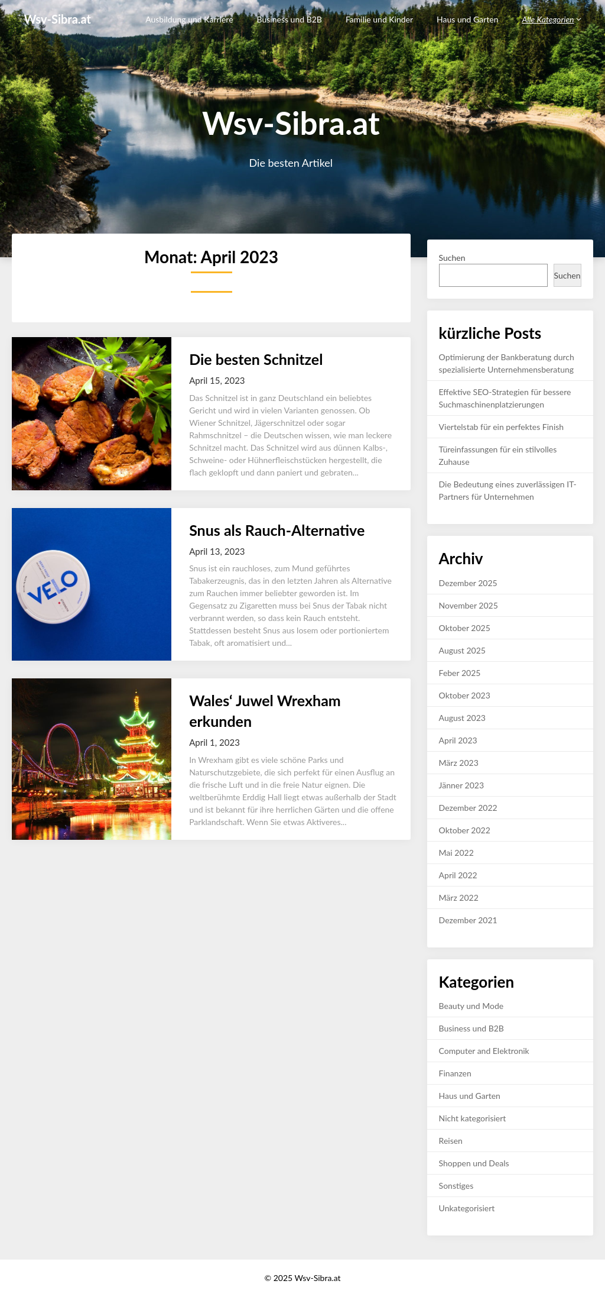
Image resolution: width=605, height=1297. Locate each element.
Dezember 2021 (468, 920)
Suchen (452, 258)
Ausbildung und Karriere (189, 19)
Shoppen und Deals (474, 1163)
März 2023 (459, 763)
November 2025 (468, 605)
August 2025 (462, 650)
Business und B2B (289, 19)
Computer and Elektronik (484, 1051)
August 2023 (462, 718)
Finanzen (455, 1073)
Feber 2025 (460, 673)
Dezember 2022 (468, 808)
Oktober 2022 (464, 830)
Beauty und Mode (471, 1006)
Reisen (451, 1141)
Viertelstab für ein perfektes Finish (501, 427)
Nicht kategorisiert (472, 1118)
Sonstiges (456, 1185)
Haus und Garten (467, 19)
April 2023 (458, 740)
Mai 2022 (456, 853)
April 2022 (458, 875)
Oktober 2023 (464, 695)
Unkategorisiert (467, 1208)
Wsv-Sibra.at (57, 19)
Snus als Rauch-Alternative (277, 530)
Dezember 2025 (468, 583)
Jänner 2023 (461, 785)
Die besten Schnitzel (256, 359)
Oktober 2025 (464, 628)
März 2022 (459, 897)
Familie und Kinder (379, 19)
